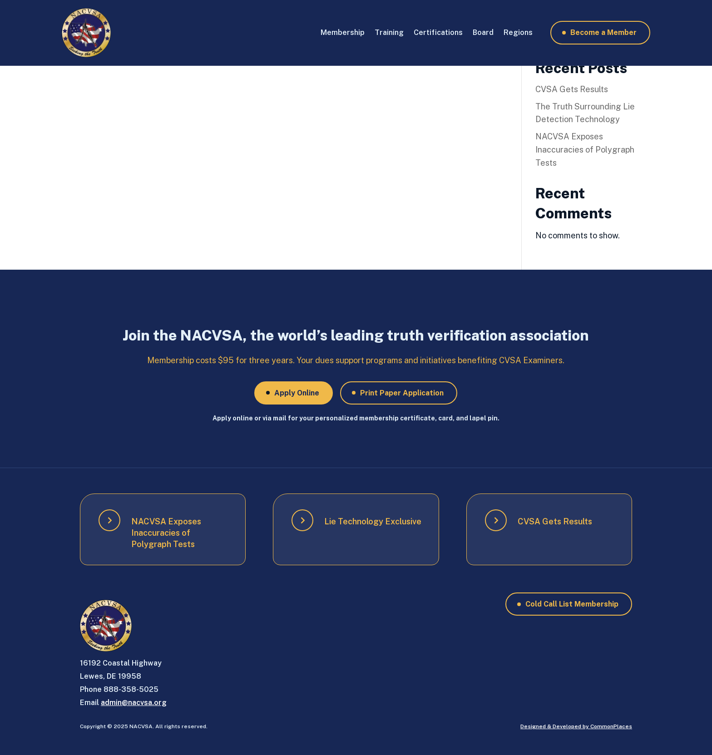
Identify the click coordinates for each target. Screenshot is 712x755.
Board (483, 32)
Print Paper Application (402, 393)
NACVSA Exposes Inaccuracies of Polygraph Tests (584, 150)
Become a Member (603, 32)
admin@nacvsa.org (134, 702)
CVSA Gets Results (571, 89)
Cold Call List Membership (571, 604)
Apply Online (296, 393)
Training (389, 32)
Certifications (438, 32)
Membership (343, 32)
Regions (518, 32)
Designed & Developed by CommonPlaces (576, 726)
